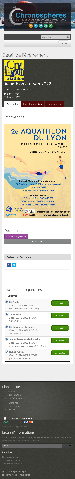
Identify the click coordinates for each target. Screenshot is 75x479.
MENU (63, 43)
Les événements (16, 398)
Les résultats (54, 104)
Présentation (14, 394)
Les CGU (12, 409)
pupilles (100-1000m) (23, 355)
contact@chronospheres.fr (17, 471)
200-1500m (23, 330)
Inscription (13, 402)
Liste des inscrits (32, 104)
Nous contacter (15, 406)
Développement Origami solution (14, 427)
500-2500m (23, 317)
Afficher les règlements (16, 236)
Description (12, 104)
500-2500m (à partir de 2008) (24, 305)
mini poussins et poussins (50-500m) (27, 342)
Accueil (11, 391)
